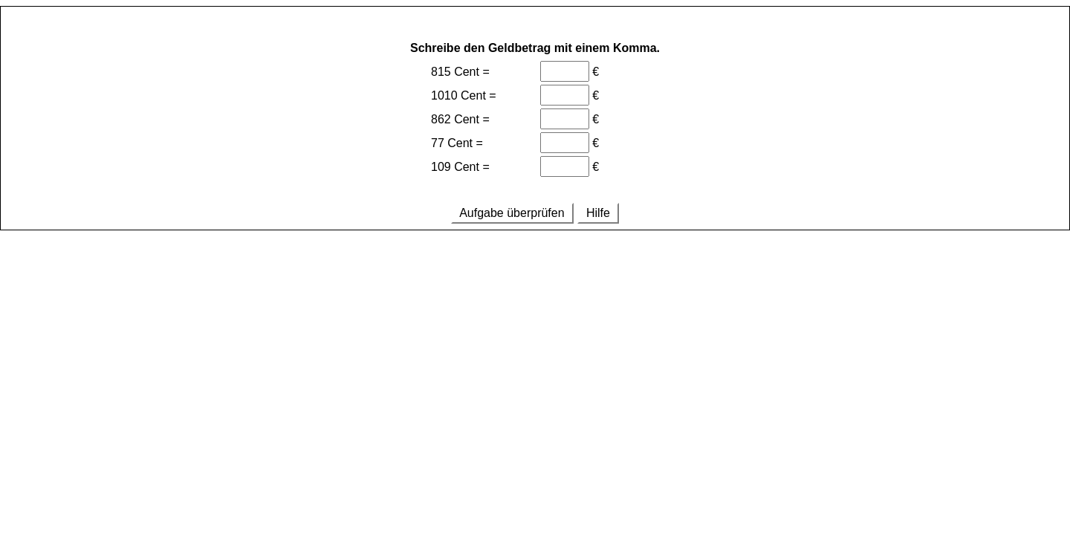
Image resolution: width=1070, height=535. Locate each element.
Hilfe (598, 213)
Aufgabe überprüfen (512, 213)
